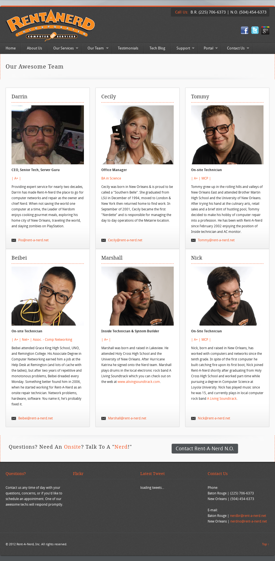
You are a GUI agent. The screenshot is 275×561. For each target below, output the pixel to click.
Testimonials (128, 48)
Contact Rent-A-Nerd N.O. (205, 448)
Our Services (63, 49)
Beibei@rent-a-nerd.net (35, 418)
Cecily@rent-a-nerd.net (125, 240)
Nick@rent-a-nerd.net (214, 418)
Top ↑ (265, 544)
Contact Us (235, 49)
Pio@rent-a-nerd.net (33, 240)
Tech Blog (157, 48)
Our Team (95, 49)
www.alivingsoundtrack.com (139, 382)
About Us (34, 48)
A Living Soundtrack (222, 398)
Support (182, 49)
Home (11, 48)
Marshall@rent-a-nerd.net (127, 418)
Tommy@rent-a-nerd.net (216, 240)
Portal (208, 49)
